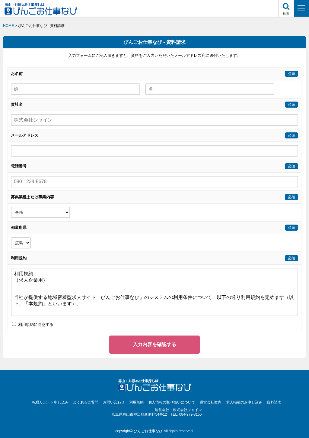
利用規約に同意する (32, 324)
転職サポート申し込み (50, 402)
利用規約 (136, 402)
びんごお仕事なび (148, 431)
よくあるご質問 (85, 402)
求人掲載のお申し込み (244, 402)
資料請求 (274, 402)
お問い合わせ (114, 402)
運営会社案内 (210, 402)
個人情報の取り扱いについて (171, 402)
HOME (8, 26)
